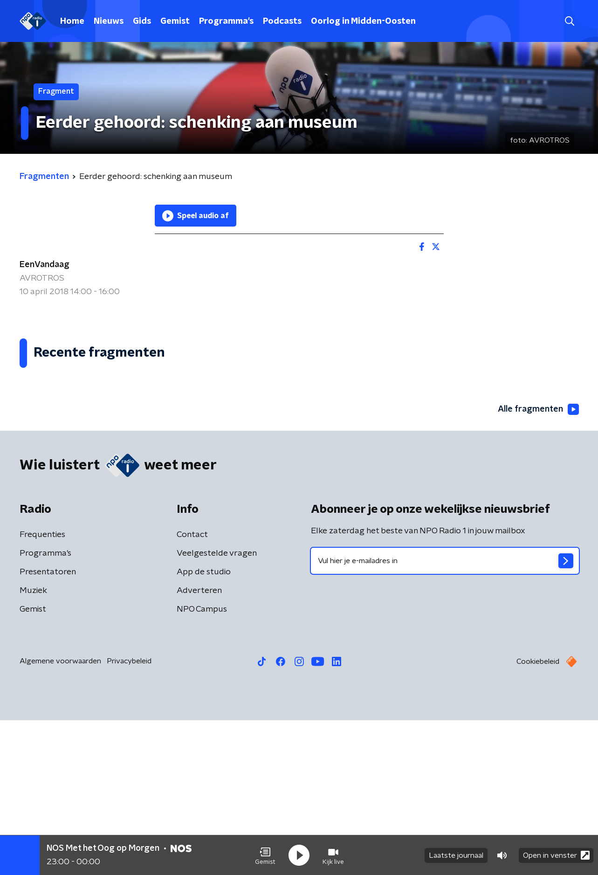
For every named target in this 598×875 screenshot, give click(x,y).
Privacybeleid (129, 816)
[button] (265, 855)
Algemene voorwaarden (60, 816)
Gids (142, 21)
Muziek (33, 745)
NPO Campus (202, 764)
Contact (192, 689)
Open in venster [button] (556, 855)
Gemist (175, 21)
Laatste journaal (456, 855)
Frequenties (42, 689)
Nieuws (109, 21)
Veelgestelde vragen (217, 708)
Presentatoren (48, 727)
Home (72, 21)
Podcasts (282, 21)
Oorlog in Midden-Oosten (363, 21)
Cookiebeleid (537, 816)
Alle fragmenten (538, 564)
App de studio (204, 727)
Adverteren (199, 745)
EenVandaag (44, 265)
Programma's (226, 21)
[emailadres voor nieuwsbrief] (445, 716)
